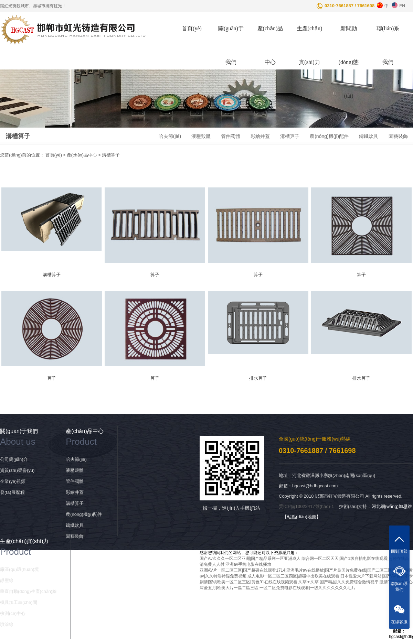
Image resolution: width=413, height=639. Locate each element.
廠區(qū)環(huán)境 (19, 569)
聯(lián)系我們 (388, 45)
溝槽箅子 (289, 136)
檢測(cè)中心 (12, 613)
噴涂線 (6, 624)
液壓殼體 (201, 136)
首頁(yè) (192, 28)
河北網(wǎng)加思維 (392, 506)
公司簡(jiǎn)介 (14, 459)
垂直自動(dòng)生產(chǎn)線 (28, 591)
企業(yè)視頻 (12, 481)
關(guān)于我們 (231, 45)
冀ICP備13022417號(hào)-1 (306, 506)
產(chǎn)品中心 (270, 45)
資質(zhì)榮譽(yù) (17, 470)
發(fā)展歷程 (12, 492)
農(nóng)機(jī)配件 (329, 136)
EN (397, 4)
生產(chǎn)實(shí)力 (309, 45)
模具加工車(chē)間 (18, 602)
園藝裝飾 (398, 136)
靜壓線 (6, 580)
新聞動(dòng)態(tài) (349, 62)
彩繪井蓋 (260, 136)
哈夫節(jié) (170, 136)
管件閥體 (230, 136)
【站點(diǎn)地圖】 (302, 516)
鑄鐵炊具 (368, 136)
